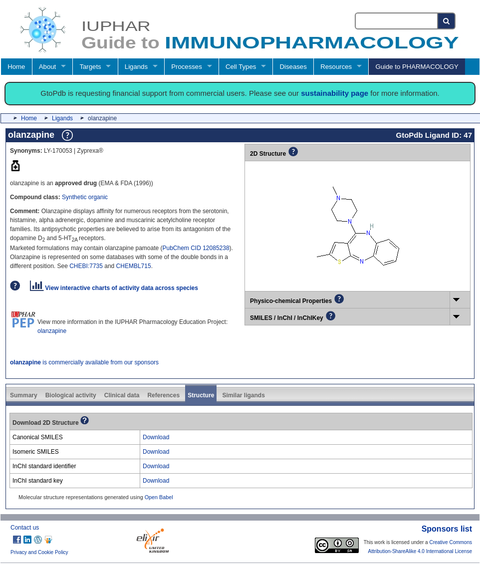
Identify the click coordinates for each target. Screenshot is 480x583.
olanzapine (51, 330)
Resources (336, 66)
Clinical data (122, 395)
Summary (23, 395)
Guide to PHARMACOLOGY (416, 66)
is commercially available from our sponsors (84, 362)
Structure (201, 395)
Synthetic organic (85, 197)
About (47, 66)
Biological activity (70, 395)
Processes (186, 66)
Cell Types (241, 66)
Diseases (293, 66)
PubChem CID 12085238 (196, 248)
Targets (90, 66)
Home (16, 66)
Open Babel (159, 497)
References (163, 395)
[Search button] (447, 20)
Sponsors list (447, 529)
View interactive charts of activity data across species (114, 288)
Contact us (24, 527)
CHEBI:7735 (86, 266)
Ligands (136, 66)
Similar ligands (243, 395)
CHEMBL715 (133, 266)
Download (156, 437)
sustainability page (334, 93)
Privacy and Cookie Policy (39, 552)
